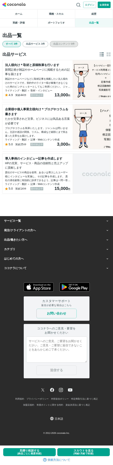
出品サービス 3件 (35, 43)
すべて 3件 (11, 43)
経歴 (93, 13)
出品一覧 (94, 22)
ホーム (18, 13)
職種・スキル (56, 13)
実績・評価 (19, 22)
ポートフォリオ (56, 22)
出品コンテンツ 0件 (64, 43)
